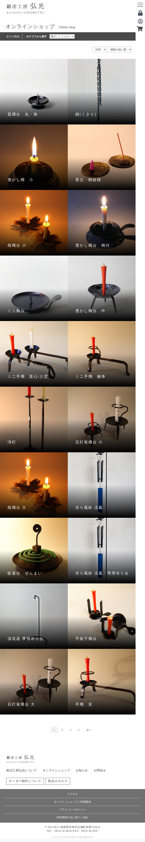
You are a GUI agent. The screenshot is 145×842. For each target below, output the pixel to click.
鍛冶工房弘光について (21, 770)
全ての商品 (13, 36)
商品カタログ (58, 781)
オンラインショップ (56, 770)
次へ (89, 730)
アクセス (72, 794)
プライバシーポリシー (72, 809)
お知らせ (82, 770)
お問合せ (100, 770)
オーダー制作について (25, 781)
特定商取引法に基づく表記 (72, 817)
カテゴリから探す (36, 36)
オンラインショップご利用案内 (72, 801)
